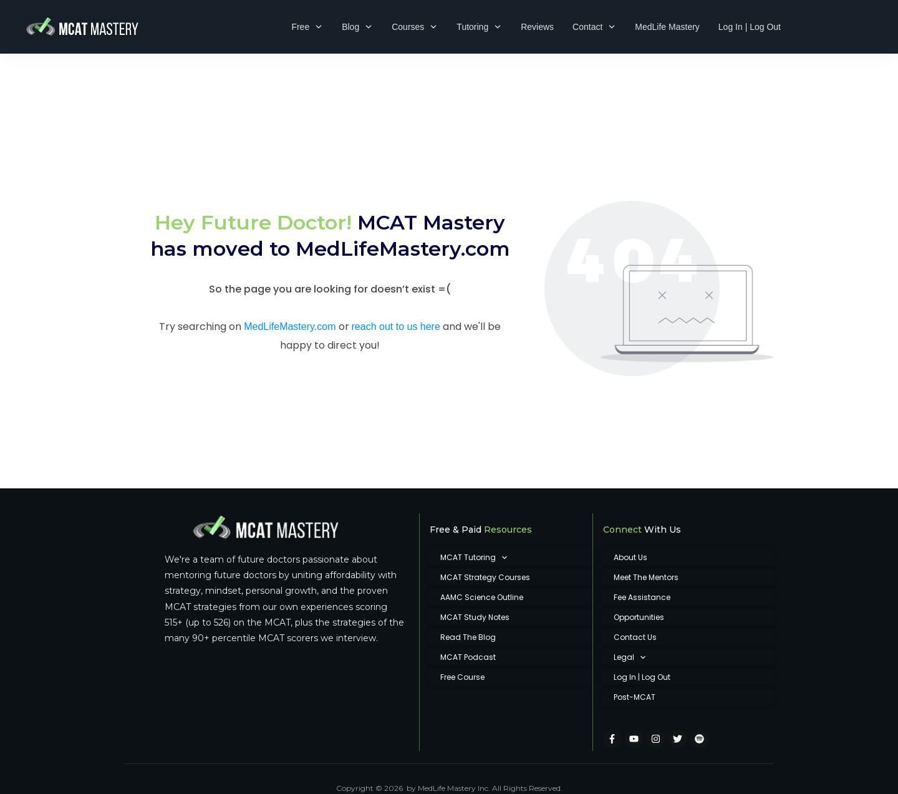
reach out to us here (396, 291)
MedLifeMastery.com (403, 213)
